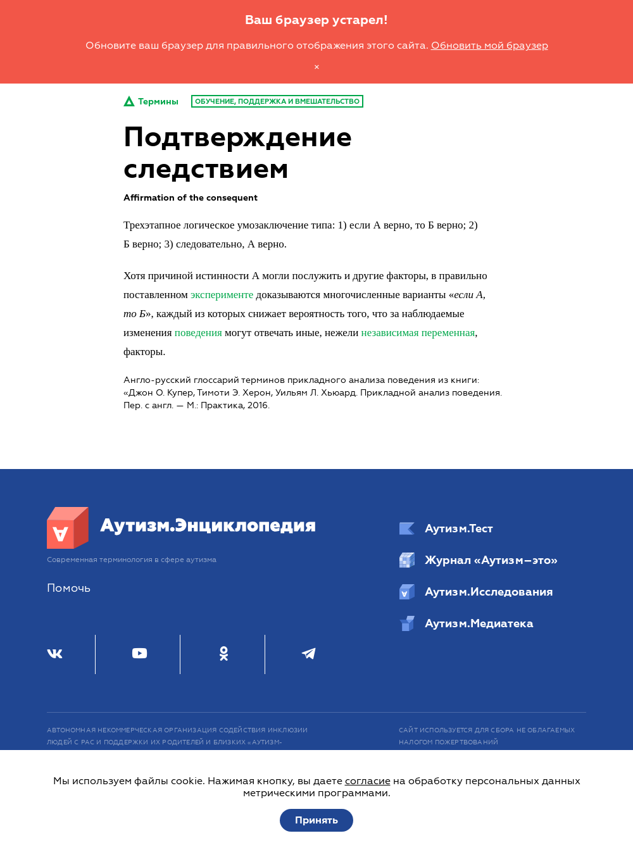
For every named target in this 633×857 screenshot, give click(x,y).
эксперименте (222, 295)
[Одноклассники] (224, 654)
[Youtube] (139, 654)
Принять (316, 820)
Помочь (69, 588)
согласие (368, 781)
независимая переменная (418, 333)
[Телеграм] (308, 654)
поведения (198, 333)
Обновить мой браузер (489, 45)
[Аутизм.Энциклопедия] (181, 545)
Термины (151, 101)
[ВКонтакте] (55, 654)
